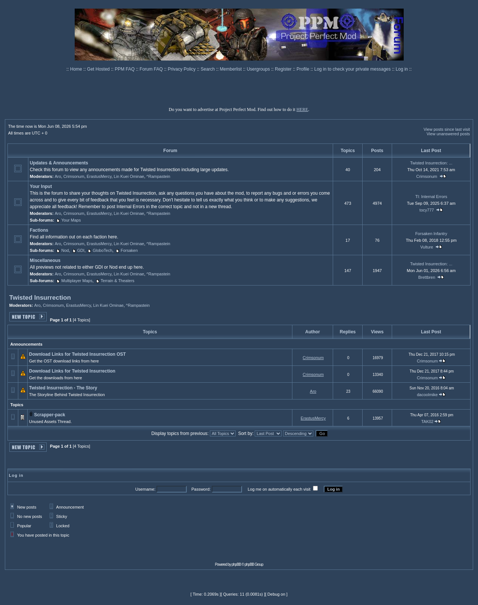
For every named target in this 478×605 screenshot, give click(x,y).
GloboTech (102, 250)
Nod (65, 250)
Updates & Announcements (59, 163)
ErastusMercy (99, 176)
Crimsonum (73, 176)
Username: (145, 489)
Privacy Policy (182, 69)
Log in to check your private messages (353, 69)
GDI (81, 250)
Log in (402, 69)
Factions (39, 230)
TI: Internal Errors (431, 196)
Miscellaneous (45, 260)
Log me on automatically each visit (279, 489)
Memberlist (231, 69)
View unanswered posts (448, 134)
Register (284, 69)
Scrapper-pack (49, 414)
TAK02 (427, 421)
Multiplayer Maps (76, 280)
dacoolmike (427, 394)
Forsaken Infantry (431, 233)
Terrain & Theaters (117, 280)
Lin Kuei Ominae (129, 176)
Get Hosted (99, 69)
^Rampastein (158, 176)
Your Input (41, 186)
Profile (303, 69)
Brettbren (426, 277)
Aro (58, 176)
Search (208, 69)
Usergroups (259, 69)
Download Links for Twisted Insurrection (72, 371)
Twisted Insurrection (40, 297)
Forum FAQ (152, 69)
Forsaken (129, 250)
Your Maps (71, 220)
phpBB (236, 564)
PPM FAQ (125, 69)
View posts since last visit (446, 129)
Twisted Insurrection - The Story (63, 388)
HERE (302, 109)
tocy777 (426, 210)
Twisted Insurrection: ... (431, 163)
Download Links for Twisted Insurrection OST (77, 354)
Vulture (426, 247)
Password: (200, 489)
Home (76, 69)
